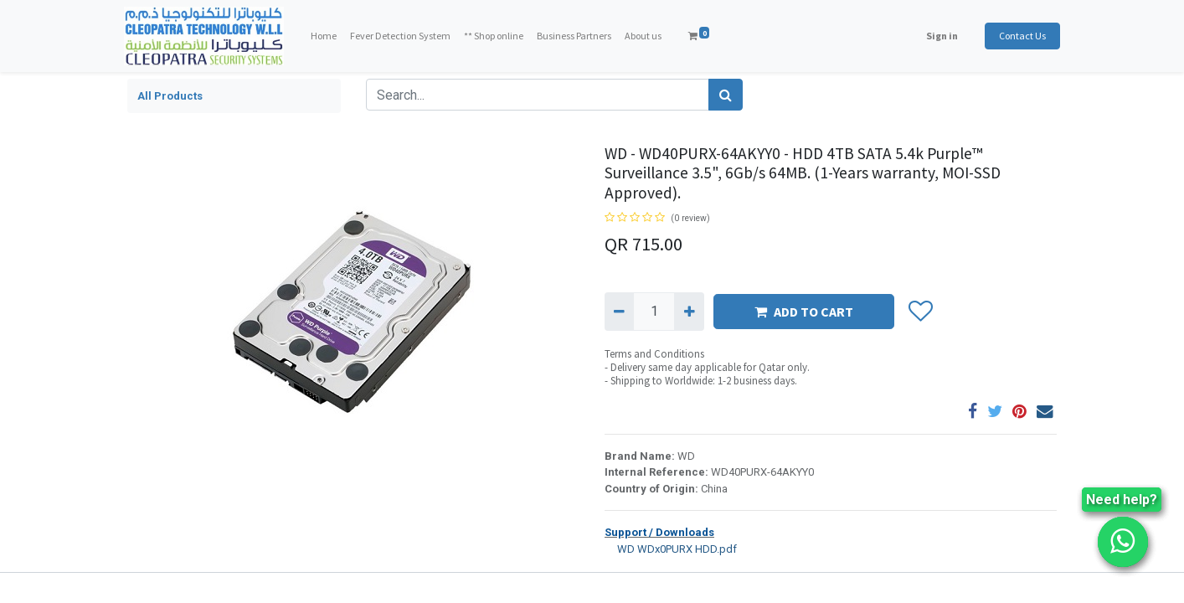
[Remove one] (619, 311)
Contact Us (1019, 35)
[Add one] (688, 311)
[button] (920, 311)
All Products (170, 96)
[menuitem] (327, 36)
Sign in (939, 35)
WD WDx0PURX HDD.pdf (671, 548)
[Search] (725, 95)
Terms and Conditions (654, 354)
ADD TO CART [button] (803, 311)
